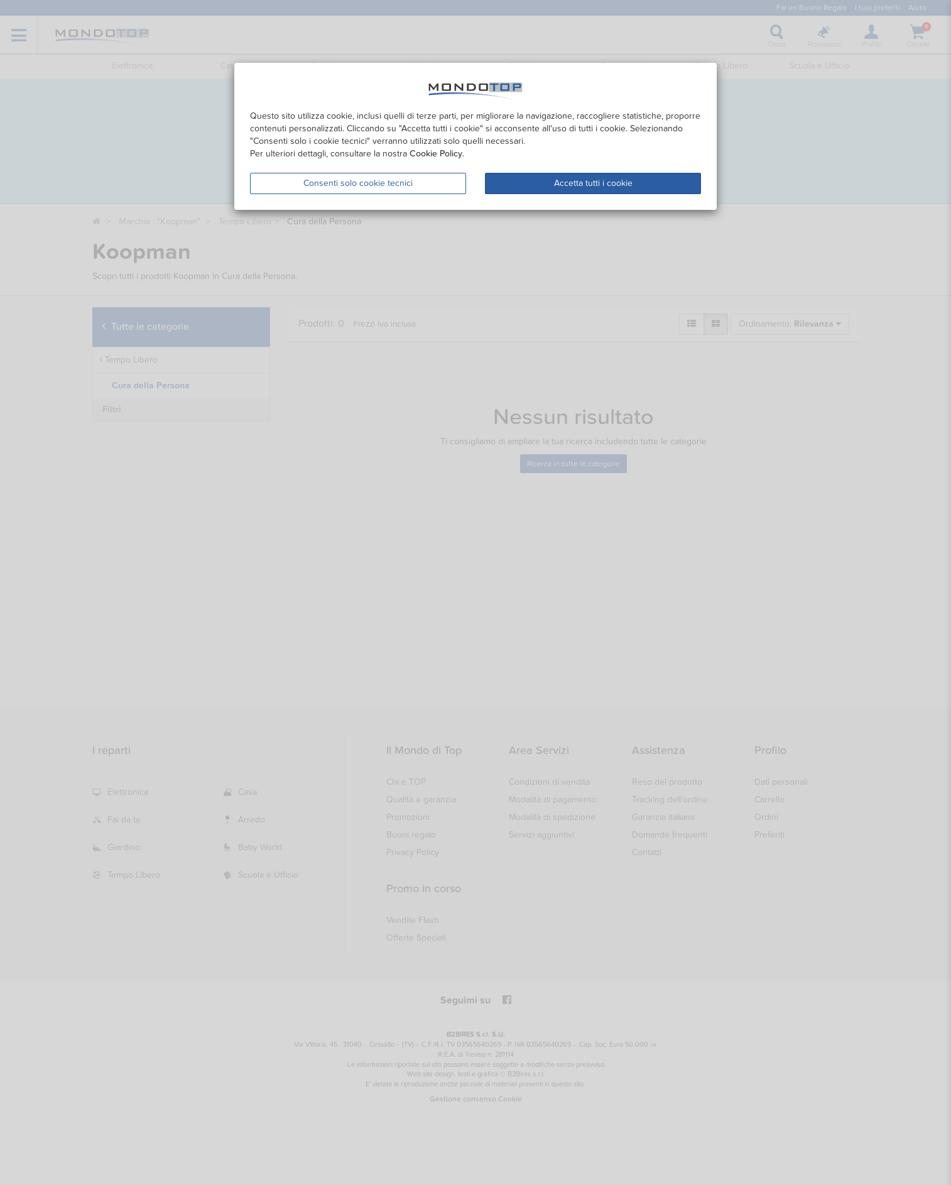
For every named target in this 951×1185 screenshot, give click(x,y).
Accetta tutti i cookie (593, 183)
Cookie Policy (436, 153)
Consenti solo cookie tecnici (358, 183)
